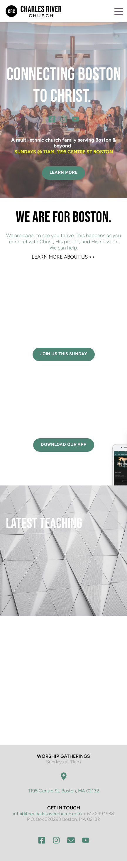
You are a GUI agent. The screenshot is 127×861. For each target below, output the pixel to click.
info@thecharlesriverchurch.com (47, 813)
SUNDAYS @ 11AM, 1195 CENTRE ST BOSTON (63, 151)
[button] (118, 11)
